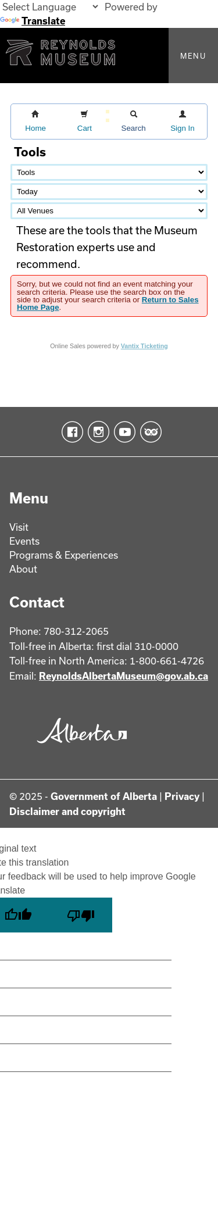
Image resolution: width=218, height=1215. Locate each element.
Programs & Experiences (63, 554)
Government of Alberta (104, 796)
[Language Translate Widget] (50, 7)
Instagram (96, 432)
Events (24, 540)
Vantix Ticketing (144, 345)
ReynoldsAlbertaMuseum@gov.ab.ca (123, 675)
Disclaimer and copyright (67, 811)
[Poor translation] (80, 915)
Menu (193, 56)
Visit (18, 527)
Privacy (182, 796)
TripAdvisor (148, 432)
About (23, 568)
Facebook (70, 432)
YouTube (122, 432)
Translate (32, 20)
